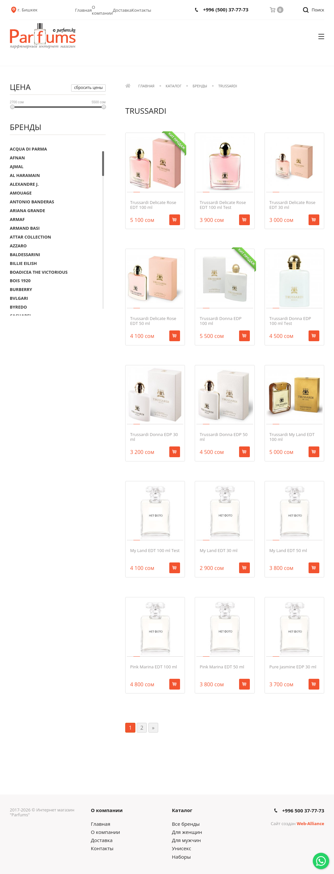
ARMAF (17, 219)
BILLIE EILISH (23, 263)
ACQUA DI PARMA (28, 149)
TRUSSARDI (227, 86)
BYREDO (18, 307)
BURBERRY (21, 289)
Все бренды (186, 824)
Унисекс (181, 848)
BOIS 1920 (20, 281)
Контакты (141, 10)
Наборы (181, 856)
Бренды (200, 86)
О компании (102, 10)
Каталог (174, 86)
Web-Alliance (310, 823)
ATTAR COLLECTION (30, 237)
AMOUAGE (21, 193)
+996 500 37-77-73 (303, 810)
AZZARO (18, 246)
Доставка (122, 10)
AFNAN (17, 158)
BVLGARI (19, 298)
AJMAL (16, 166)
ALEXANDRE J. (24, 184)
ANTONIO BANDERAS (32, 202)
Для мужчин (186, 840)
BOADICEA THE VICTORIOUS (39, 272)
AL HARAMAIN (25, 175)
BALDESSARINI (25, 254)
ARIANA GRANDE (27, 210)
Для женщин (187, 832)
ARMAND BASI (25, 228)
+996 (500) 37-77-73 (225, 9)
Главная (83, 10)
